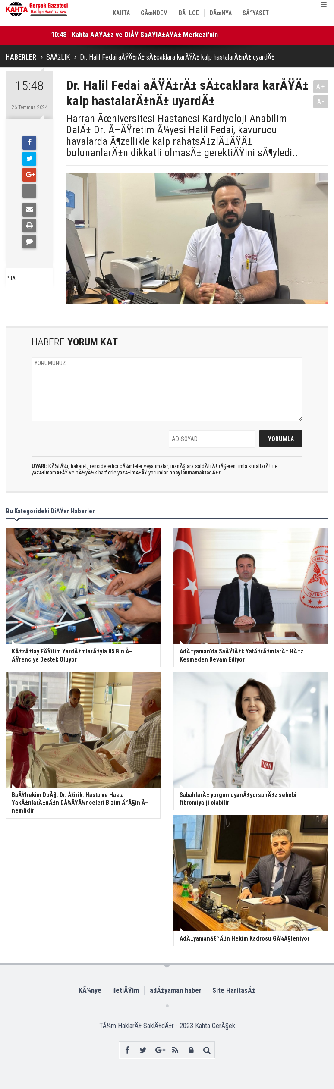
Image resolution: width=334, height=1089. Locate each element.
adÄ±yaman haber (176, 990)
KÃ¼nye (90, 990)
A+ (320, 86)
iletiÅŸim (125, 990)
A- (321, 101)
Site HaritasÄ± (233, 990)
